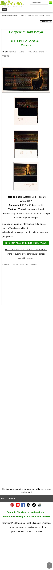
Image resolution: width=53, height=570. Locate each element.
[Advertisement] (26, 81)
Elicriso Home (8, 532)
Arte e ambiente (13, 15)
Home (4, 15)
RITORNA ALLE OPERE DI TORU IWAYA (26, 277)
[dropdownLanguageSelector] (46, 21)
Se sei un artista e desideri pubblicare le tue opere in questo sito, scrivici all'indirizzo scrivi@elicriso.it (26, 287)
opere (22, 15)
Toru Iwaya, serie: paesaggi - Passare (38, 15)
